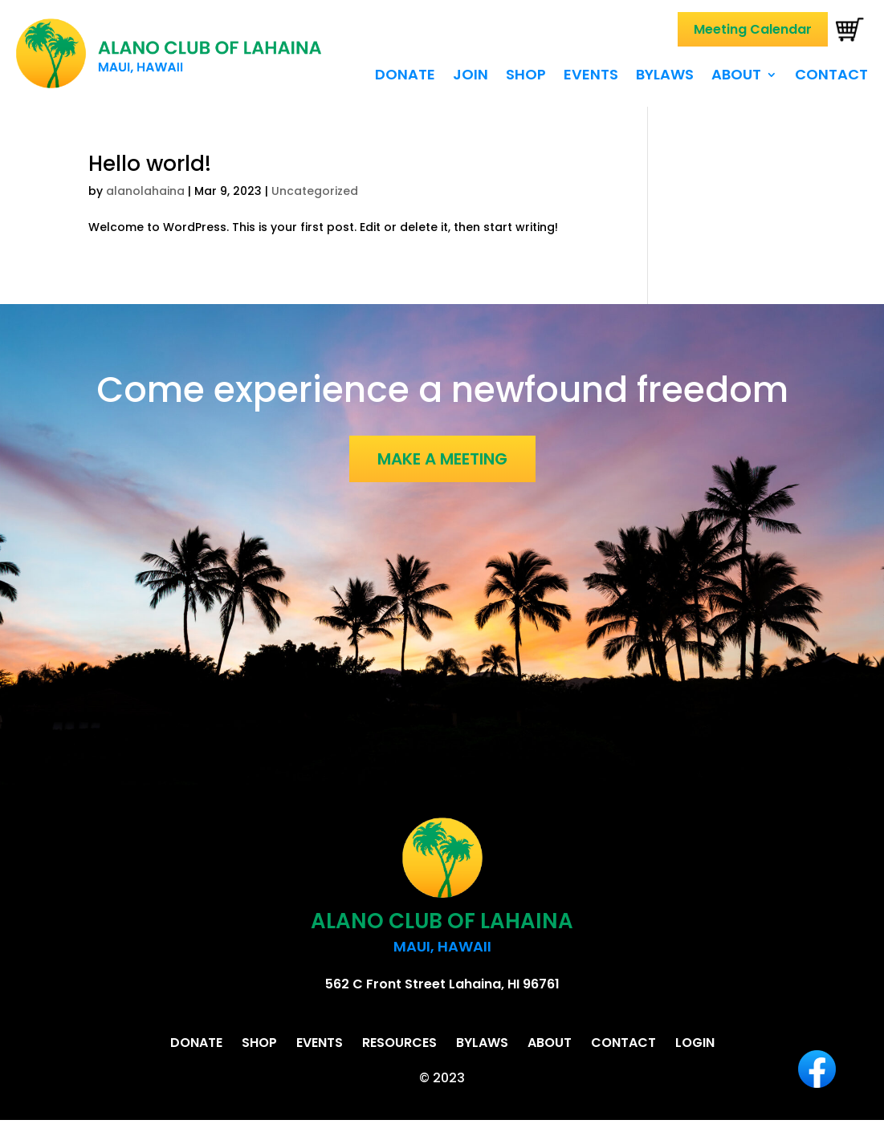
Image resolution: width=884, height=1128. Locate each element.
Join (470, 76)
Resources (399, 1042)
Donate (405, 76)
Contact (831, 76)
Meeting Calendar (753, 29)
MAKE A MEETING (442, 459)
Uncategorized (314, 191)
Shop (526, 76)
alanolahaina (145, 191)
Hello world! (149, 163)
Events (591, 76)
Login (695, 1042)
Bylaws (665, 76)
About (736, 76)
